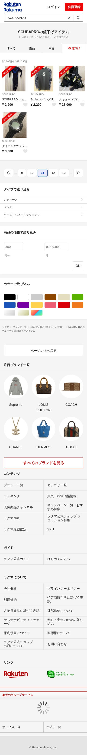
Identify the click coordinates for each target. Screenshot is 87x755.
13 (63, 172)
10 (31, 172)
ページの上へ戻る (44, 350)
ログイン (53, 7)
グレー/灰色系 (42, 297)
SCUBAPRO (8, 94)
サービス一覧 (11, 727)
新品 (32, 48)
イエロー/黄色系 (42, 305)
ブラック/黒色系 (15, 297)
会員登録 (74, 7)
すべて (11, 48)
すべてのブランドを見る (43, 463)
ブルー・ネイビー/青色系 (15, 305)
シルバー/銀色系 (15, 313)
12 (53, 172)
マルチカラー (42, 313)
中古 (51, 48)
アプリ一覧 (53, 727)
